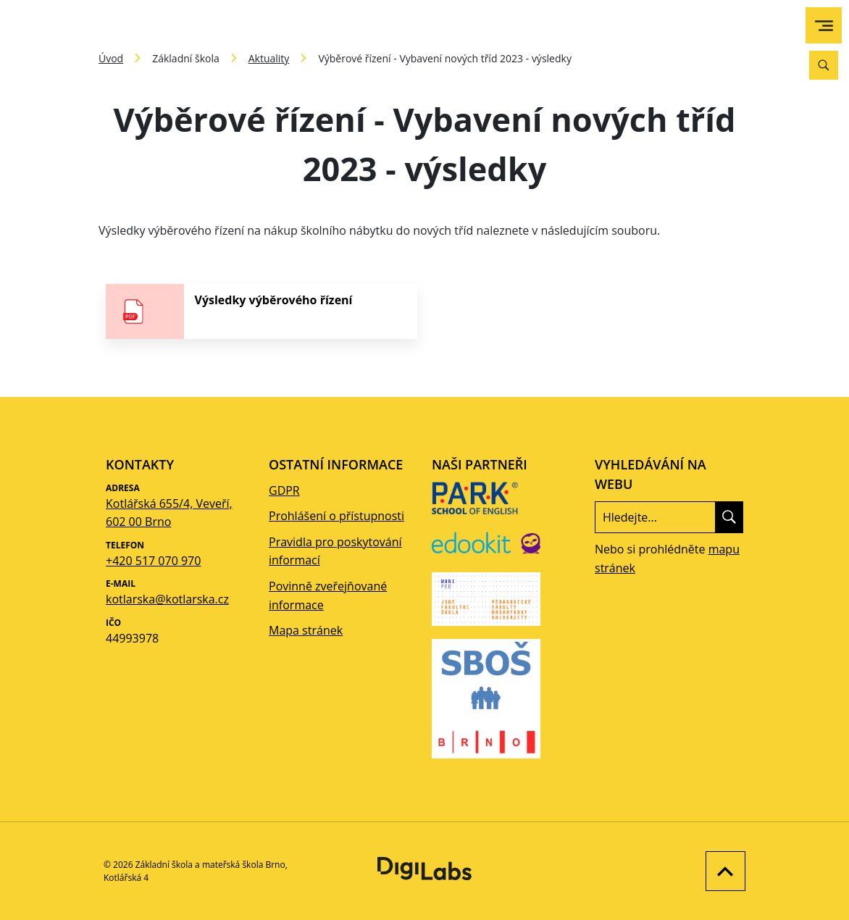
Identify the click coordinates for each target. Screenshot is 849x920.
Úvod (111, 58)
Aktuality (269, 58)
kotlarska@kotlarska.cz (167, 599)
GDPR (284, 490)
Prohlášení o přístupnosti (336, 516)
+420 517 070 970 (153, 561)
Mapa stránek (306, 630)
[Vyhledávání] (823, 65)
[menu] (824, 26)
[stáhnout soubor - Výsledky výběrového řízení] (261, 311)
